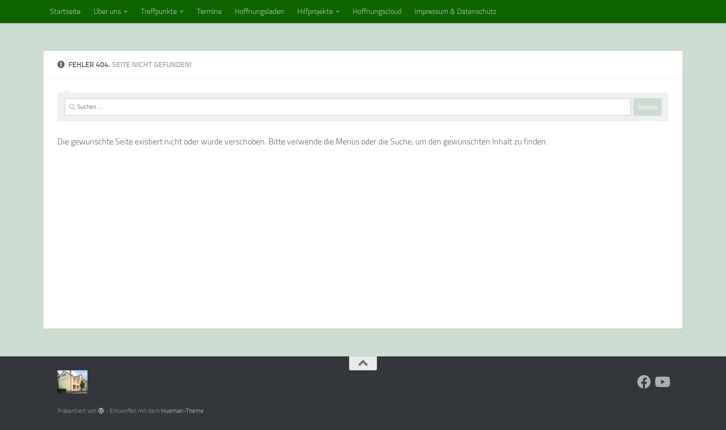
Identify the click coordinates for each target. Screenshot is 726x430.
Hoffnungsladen (259, 11)
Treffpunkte (159, 11)
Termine (209, 11)
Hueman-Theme (182, 410)
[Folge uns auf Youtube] (662, 382)
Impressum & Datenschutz (455, 11)
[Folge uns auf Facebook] (644, 382)
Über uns (107, 11)
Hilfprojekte (315, 11)
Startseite (65, 11)
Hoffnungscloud (377, 11)
